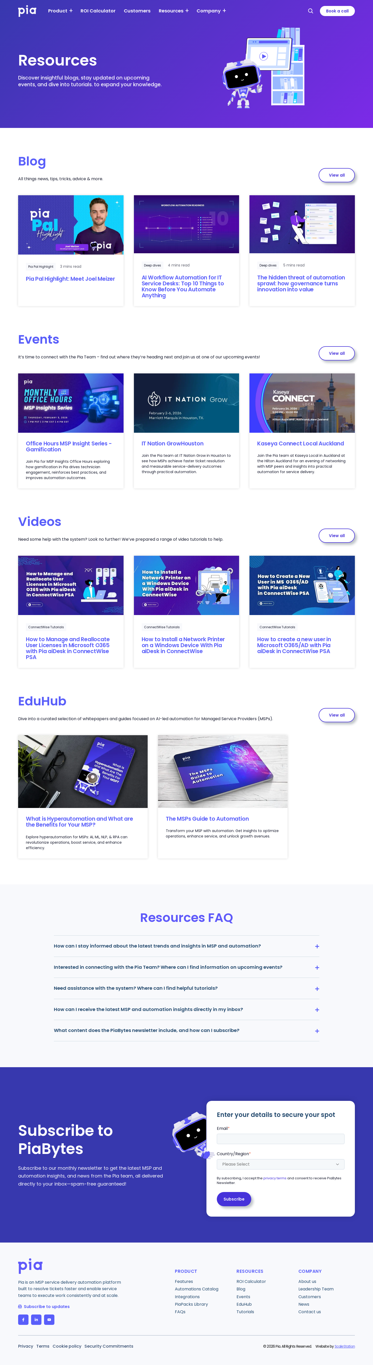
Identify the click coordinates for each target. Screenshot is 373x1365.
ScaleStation (345, 1346)
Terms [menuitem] (42, 1346)
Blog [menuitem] (240, 1289)
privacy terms (274, 1178)
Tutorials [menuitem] (245, 1311)
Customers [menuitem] (137, 11)
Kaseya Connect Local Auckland (300, 443)
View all (337, 175)
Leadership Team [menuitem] (316, 1289)
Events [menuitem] (243, 1296)
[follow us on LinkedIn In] (36, 1320)
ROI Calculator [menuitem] (98, 11)
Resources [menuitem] (171, 11)
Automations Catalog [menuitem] (196, 1289)
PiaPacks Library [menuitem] (191, 1304)
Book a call (337, 11)
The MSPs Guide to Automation (207, 818)
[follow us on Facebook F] (23, 1320)
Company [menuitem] (209, 11)
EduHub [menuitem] (244, 1304)
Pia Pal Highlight (40, 266)
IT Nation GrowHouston (173, 443)
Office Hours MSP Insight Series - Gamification (69, 446)
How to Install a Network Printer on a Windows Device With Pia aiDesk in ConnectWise (183, 645)
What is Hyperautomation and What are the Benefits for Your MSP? (79, 821)
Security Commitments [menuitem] (108, 1346)
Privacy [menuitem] (25, 1346)
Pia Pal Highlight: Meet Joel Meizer (70, 279)
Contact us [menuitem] (309, 1311)
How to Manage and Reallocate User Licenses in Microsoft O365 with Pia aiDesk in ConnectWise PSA (68, 648)
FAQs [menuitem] (180, 1311)
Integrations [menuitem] (187, 1296)
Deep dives (152, 265)
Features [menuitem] (184, 1281)
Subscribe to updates (44, 1306)
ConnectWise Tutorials (46, 627)
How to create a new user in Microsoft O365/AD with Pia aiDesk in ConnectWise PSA (294, 645)
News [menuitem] (303, 1304)
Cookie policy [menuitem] (67, 1346)
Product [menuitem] (57, 11)
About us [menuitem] (307, 1281)
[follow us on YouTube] (49, 1320)
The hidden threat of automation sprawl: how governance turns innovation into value (301, 283)
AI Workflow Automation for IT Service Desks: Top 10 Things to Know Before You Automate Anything (183, 286)
